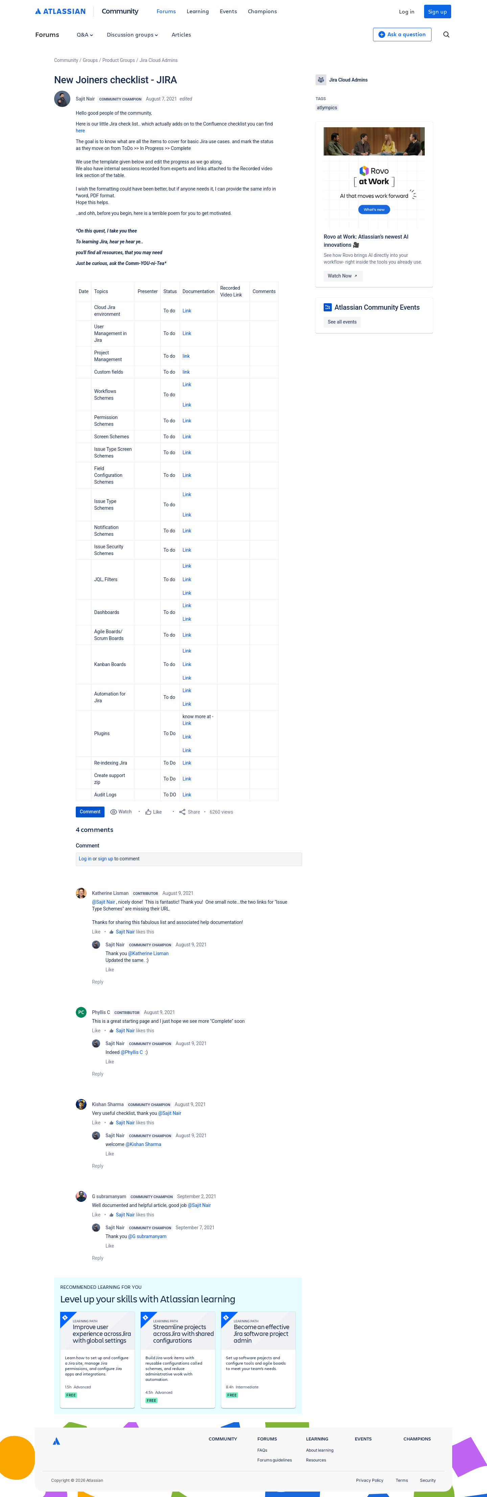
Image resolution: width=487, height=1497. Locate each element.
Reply (97, 982)
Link (187, 310)
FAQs (262, 1450)
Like (96, 931)
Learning (198, 11)
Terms (402, 1480)
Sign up (437, 11)
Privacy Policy (370, 1480)
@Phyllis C (132, 1052)
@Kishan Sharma (143, 1144)
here (81, 130)
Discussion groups (132, 34)
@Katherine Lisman (148, 953)
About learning (319, 1450)
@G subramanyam (147, 1236)
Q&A (85, 34)
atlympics (327, 107)
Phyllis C (101, 1012)
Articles (181, 34)
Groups (90, 60)
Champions (262, 11)
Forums (166, 11)
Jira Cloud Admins (159, 60)
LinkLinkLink (187, 664)
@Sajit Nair (103, 902)
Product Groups (118, 60)
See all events (342, 322)
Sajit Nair (85, 99)
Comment (90, 811)
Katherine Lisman (110, 893)
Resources (316, 1459)
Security (428, 1480)
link (186, 356)
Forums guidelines (274, 1459)
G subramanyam (109, 1196)
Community (120, 11)
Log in (407, 11)
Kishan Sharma (108, 1104)
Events (228, 11)
